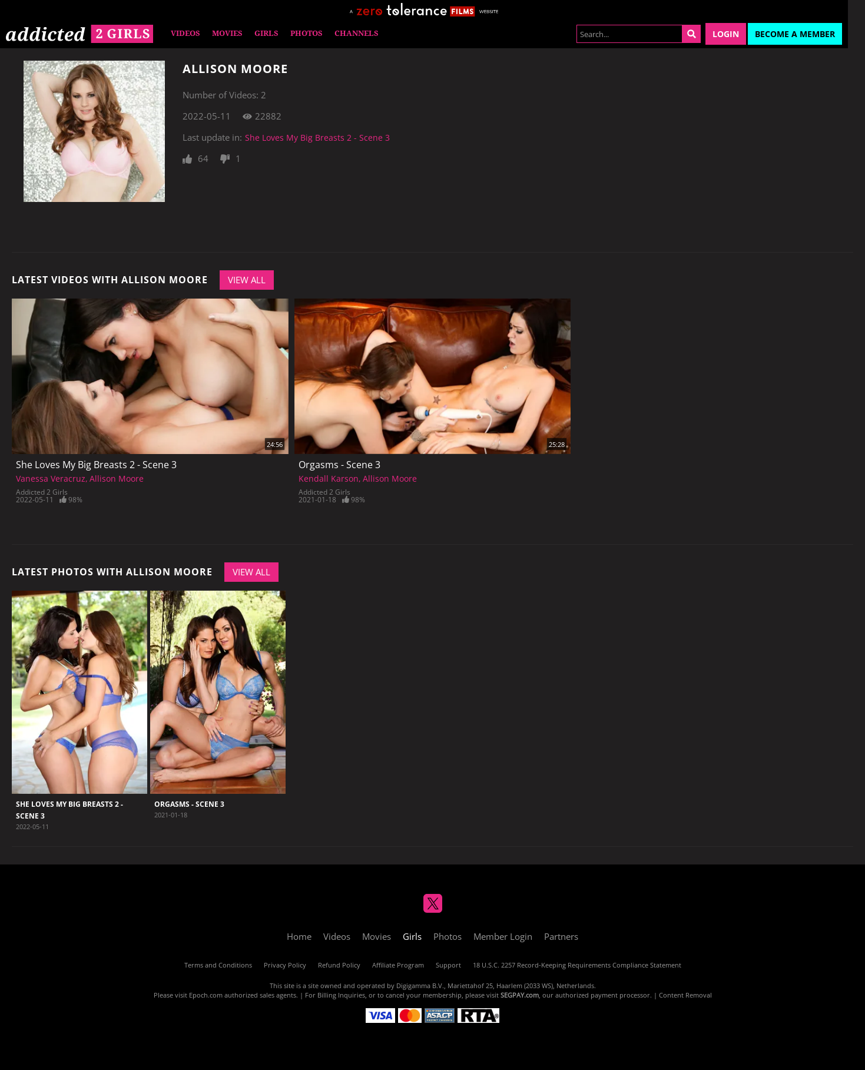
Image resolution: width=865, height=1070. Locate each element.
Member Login (502, 936)
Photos (306, 33)
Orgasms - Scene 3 (339, 464)
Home (299, 936)
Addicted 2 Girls (42, 492)
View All (247, 280)
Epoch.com (206, 995)
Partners (561, 936)
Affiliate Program (398, 964)
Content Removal (685, 995)
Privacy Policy (285, 964)
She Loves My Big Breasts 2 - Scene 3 (317, 137)
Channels (356, 33)
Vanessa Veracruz (50, 478)
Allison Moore (117, 478)
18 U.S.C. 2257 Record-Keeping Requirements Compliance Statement (577, 964)
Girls (266, 33)
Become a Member (795, 33)
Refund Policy (339, 964)
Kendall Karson (329, 478)
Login (725, 33)
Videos (185, 33)
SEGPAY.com (520, 995)
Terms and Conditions (218, 964)
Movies (227, 33)
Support (448, 964)
